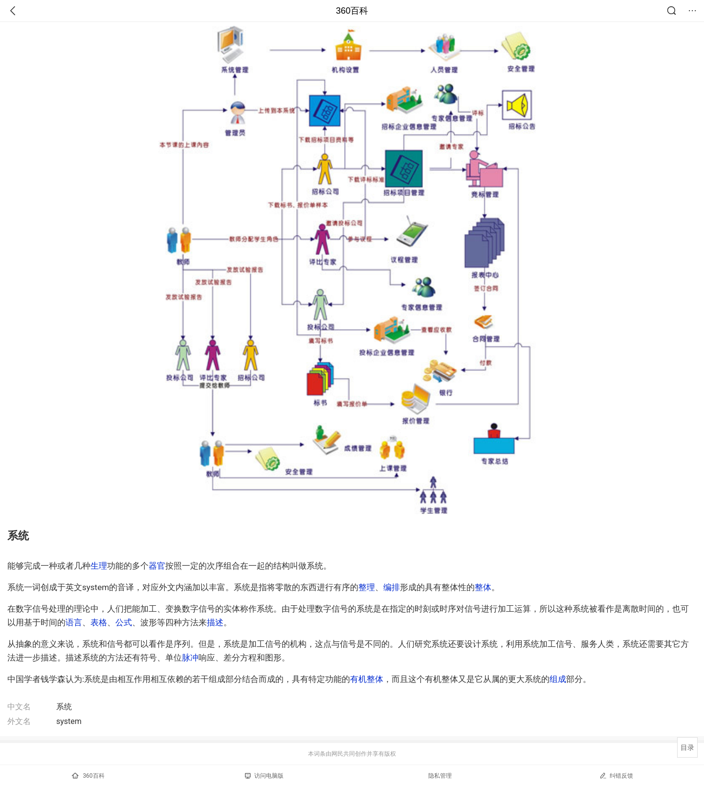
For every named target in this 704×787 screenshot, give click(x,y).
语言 (74, 622)
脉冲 (190, 657)
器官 (157, 566)
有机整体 (366, 679)
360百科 (352, 11)
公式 (123, 622)
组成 (558, 679)
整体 (483, 587)
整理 (366, 587)
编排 (391, 587)
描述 (215, 622)
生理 (98, 566)
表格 (98, 622)
